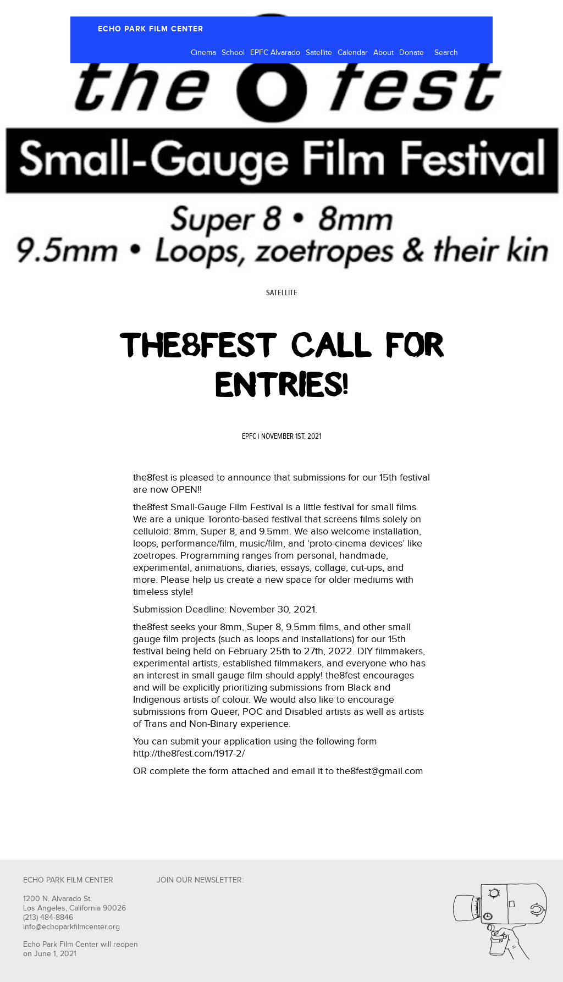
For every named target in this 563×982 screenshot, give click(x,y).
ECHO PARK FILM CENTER (150, 29)
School (233, 52)
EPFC (249, 436)
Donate (411, 52)
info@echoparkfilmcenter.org (71, 927)
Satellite (319, 52)
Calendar (353, 52)
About (383, 52)
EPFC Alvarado (275, 52)
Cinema (203, 52)
